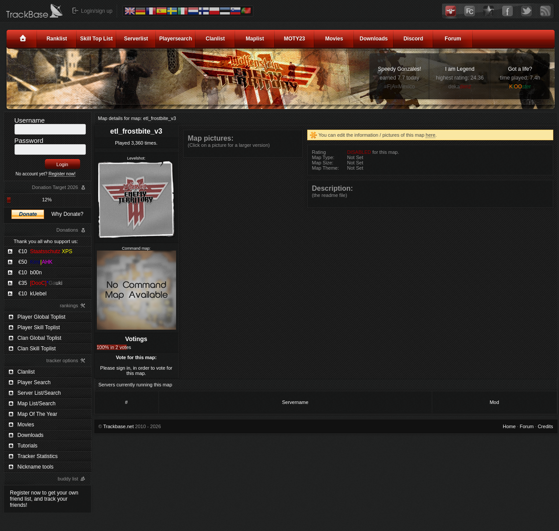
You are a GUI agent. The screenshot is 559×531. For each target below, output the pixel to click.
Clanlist (215, 39)
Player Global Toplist (42, 317)
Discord (413, 39)
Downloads (374, 39)
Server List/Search (39, 393)
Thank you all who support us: (46, 241)
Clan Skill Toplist (37, 349)
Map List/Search (37, 403)
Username (30, 120)
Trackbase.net (118, 426)
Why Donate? (67, 214)
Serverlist (136, 39)
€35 (40, 283)
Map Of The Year (38, 414)
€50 (35, 262)
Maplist (255, 39)
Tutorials (28, 446)
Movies (334, 39)
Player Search (34, 382)
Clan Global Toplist (40, 338)
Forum (453, 39)
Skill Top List (96, 39)
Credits (545, 426)
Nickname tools (36, 467)
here (430, 135)
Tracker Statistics (38, 456)
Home (509, 426)
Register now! (61, 173)
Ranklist (57, 39)
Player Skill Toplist (39, 327)
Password (29, 140)
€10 (45, 251)
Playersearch (175, 39)
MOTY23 (294, 39)
